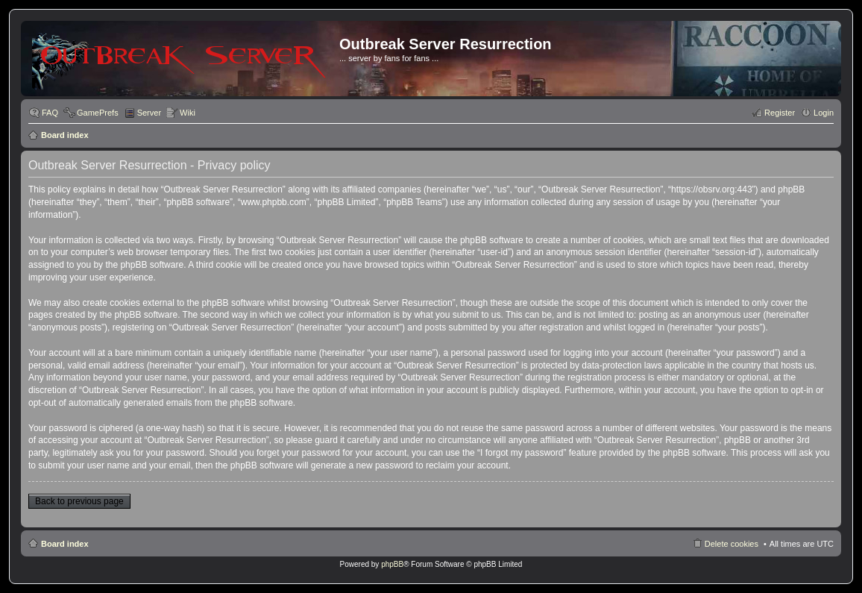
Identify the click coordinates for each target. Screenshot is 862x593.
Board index (65, 135)
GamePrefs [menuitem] (98, 112)
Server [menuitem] (149, 112)
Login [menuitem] (824, 112)
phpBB (392, 564)
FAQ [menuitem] (50, 112)
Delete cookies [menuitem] (731, 543)
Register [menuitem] (779, 112)
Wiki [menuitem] (187, 112)
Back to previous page (79, 501)
